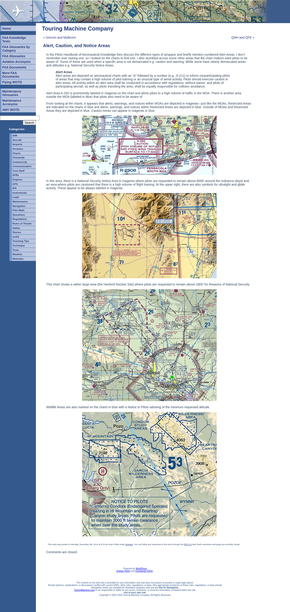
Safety (16, 228)
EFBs (16, 175)
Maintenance (20, 201)
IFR (15, 188)
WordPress (141, 568)
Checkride (19, 157)
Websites (18, 258)
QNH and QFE (241, 37)
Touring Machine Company (77, 28)
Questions (19, 214)
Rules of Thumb (22, 223)
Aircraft (17, 140)
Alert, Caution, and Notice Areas (76, 45)
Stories (17, 232)
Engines (17, 179)
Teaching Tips (21, 241)
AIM (15, 135)
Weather (17, 254)
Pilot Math (18, 210)
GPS (15, 184)
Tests (16, 250)
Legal (16, 197)
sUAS (16, 236)
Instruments (20, 192)
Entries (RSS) (123, 571)
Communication (22, 166)
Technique (19, 245)
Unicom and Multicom (61, 37)
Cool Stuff (18, 170)
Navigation (19, 206)
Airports (17, 144)
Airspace (18, 148)
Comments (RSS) (144, 571)
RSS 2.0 (188, 544)
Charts (16, 153)
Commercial (20, 162)
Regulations (20, 219)
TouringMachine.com (84, 590)
